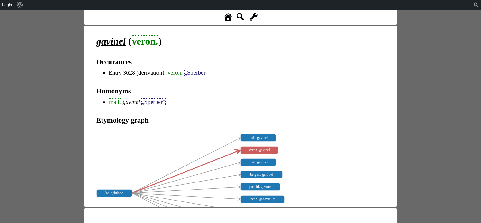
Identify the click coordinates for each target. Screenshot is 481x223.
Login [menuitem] (7, 4)
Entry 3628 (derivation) (136, 72)
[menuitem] (19, 5)
